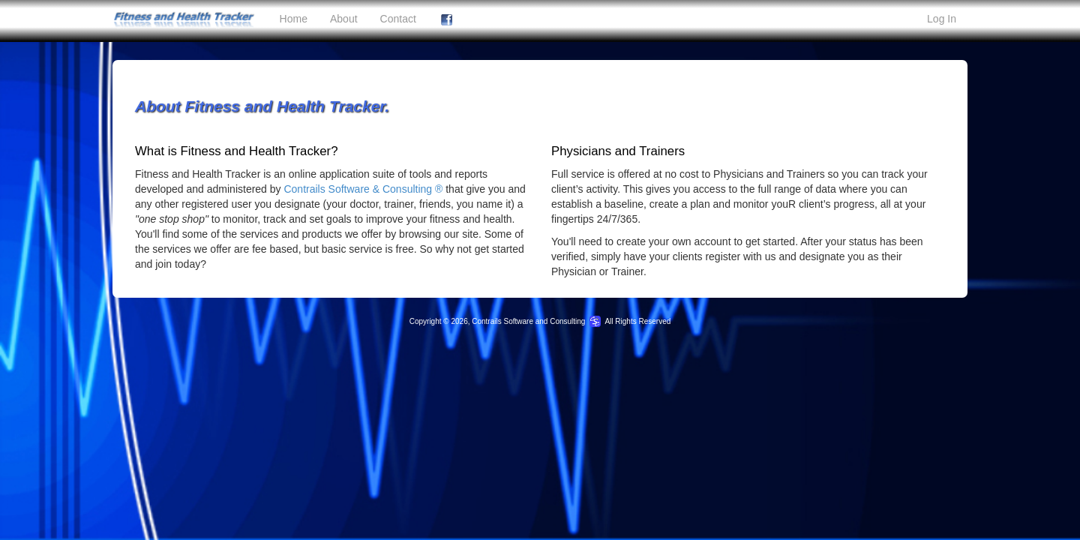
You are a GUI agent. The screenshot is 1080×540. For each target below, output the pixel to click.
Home (294, 19)
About (344, 19)
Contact (398, 19)
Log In (941, 19)
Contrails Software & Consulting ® (363, 189)
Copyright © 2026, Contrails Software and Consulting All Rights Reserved (540, 321)
